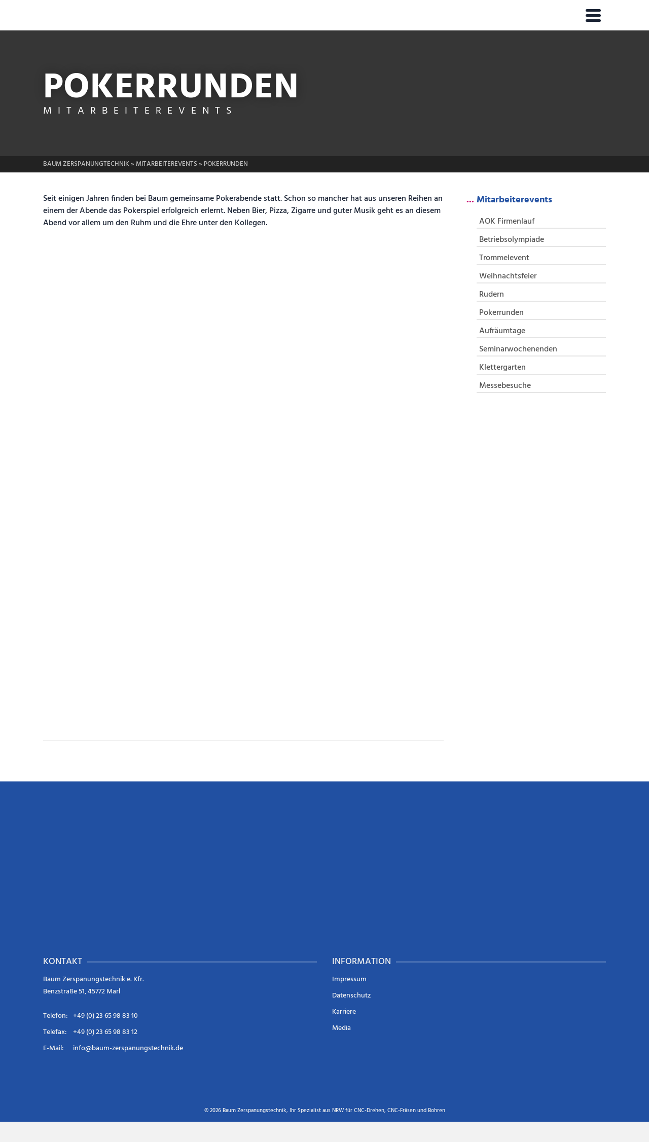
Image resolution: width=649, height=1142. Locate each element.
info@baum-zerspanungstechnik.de (128, 1048)
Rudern (491, 294)
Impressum (349, 979)
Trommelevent (504, 258)
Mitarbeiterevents (514, 200)
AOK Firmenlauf (506, 221)
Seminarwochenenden (518, 349)
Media (341, 1028)
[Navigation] (593, 15)
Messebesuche (505, 385)
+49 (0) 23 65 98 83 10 (105, 1016)
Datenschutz (351, 996)
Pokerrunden (501, 312)
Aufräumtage (502, 331)
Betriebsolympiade (511, 239)
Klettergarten (502, 367)
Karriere (344, 1012)
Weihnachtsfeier (507, 276)
